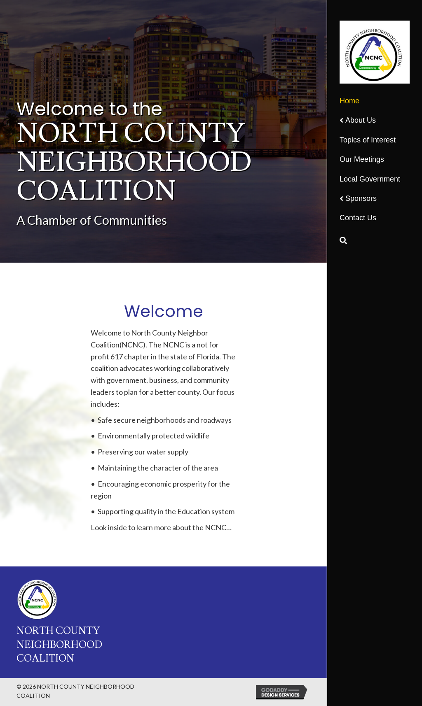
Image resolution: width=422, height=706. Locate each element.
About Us (360, 120)
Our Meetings (362, 159)
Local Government (370, 179)
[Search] (343, 240)
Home (349, 101)
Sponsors (361, 198)
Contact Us (358, 218)
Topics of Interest (368, 140)
